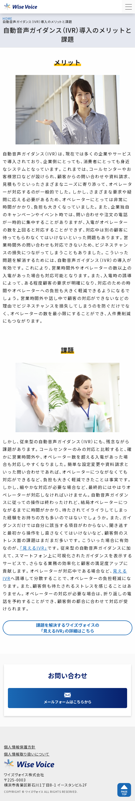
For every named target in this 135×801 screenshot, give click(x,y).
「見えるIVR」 (33, 548)
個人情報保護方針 (20, 747)
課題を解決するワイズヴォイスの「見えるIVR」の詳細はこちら (67, 628)
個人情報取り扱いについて (26, 754)
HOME (7, 18)
